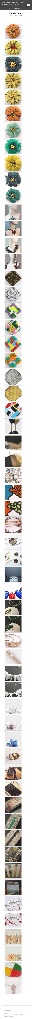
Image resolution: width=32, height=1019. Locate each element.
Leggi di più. (17, 8)
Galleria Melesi (16, 22)
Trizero (10, 1010)
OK (29, 5)
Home (11, 16)
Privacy (5, 1014)
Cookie (9, 1014)
